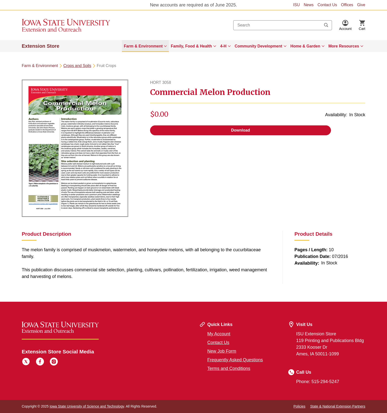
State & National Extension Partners (337, 406)
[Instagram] (54, 362)
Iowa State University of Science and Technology (87, 406)
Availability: (336, 114)
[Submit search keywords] (326, 25)
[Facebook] (40, 362)
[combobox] (282, 25)
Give (361, 5)
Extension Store (40, 46)
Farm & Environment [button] (143, 46)
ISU (296, 5)
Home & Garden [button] (305, 46)
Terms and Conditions (228, 368)
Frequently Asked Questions (235, 359)
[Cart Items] (362, 25)
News (308, 5)
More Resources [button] (344, 46)
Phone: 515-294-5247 (317, 381)
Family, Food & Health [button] (191, 46)
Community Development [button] (258, 46)
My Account (218, 333)
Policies (299, 406)
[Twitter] (26, 362)
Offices (347, 5)
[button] (345, 25)
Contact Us (327, 5)
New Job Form (221, 351)
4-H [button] (223, 46)
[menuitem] (145, 46)
